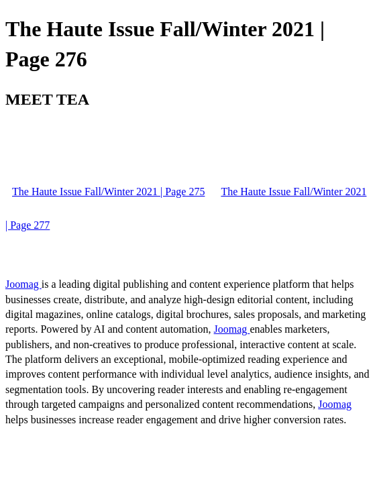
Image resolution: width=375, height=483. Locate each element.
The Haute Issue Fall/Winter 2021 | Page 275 (108, 191)
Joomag (23, 284)
